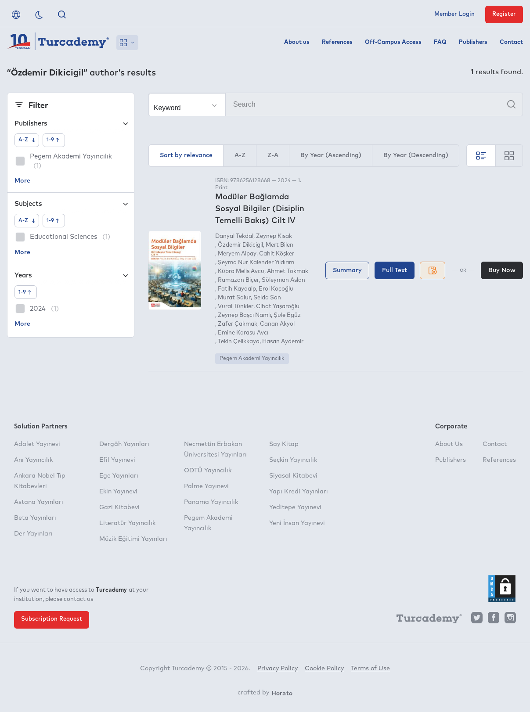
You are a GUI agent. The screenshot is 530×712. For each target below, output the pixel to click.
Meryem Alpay (237, 254)
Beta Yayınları (35, 518)
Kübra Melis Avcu (241, 271)
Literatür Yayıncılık (127, 523)
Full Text (394, 270)
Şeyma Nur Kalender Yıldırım (256, 263)
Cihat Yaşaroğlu (277, 306)
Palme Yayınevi (206, 486)
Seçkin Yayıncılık (293, 460)
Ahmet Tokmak (287, 271)
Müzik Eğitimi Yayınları (133, 539)
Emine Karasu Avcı (243, 333)
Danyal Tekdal (234, 236)
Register (504, 14)
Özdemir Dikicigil (240, 245)
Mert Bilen (279, 245)
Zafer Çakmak (237, 324)
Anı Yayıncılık (33, 460)
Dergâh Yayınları (124, 444)
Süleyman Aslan (283, 280)
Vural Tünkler (235, 306)
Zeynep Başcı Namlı (244, 315)
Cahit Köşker (276, 254)
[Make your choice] (187, 105)
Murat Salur (234, 298)
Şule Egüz (287, 315)
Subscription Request (51, 619)
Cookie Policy (324, 668)
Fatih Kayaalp (237, 289)
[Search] (335, 104)
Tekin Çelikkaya (239, 342)
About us (297, 42)
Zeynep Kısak (274, 236)
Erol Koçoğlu (276, 289)
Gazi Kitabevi (119, 507)
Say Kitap (284, 444)
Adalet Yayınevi (37, 444)
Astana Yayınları (38, 502)
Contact (511, 42)
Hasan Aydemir (282, 342)
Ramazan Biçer (238, 280)
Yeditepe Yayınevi (295, 507)
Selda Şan (267, 298)
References (337, 42)
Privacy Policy (277, 668)
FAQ (440, 42)
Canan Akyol (277, 324)
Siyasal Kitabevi (293, 476)
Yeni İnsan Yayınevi (297, 523)
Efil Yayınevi (117, 460)
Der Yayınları (33, 534)
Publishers (473, 42)
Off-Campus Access (393, 42)
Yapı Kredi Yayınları (298, 492)
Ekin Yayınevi (118, 492)
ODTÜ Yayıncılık (207, 470)
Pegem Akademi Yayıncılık (252, 358)
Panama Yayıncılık (211, 502)
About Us (449, 444)
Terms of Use (370, 668)
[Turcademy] (425, 620)
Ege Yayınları (118, 476)
